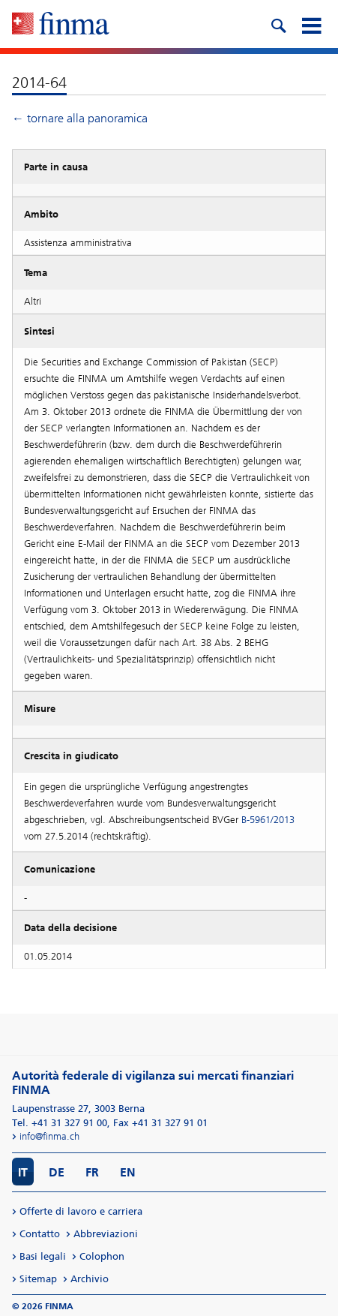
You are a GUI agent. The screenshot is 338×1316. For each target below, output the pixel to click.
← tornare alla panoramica (80, 118)
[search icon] (278, 24)
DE (56, 1172)
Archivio (89, 1278)
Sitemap (38, 1278)
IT (23, 1172)
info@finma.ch (49, 1136)
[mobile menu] (311, 24)
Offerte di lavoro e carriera (80, 1211)
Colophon (101, 1256)
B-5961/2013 (268, 819)
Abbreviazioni (105, 1233)
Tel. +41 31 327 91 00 (59, 1122)
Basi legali (42, 1256)
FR (92, 1172)
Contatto (39, 1233)
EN (128, 1172)
